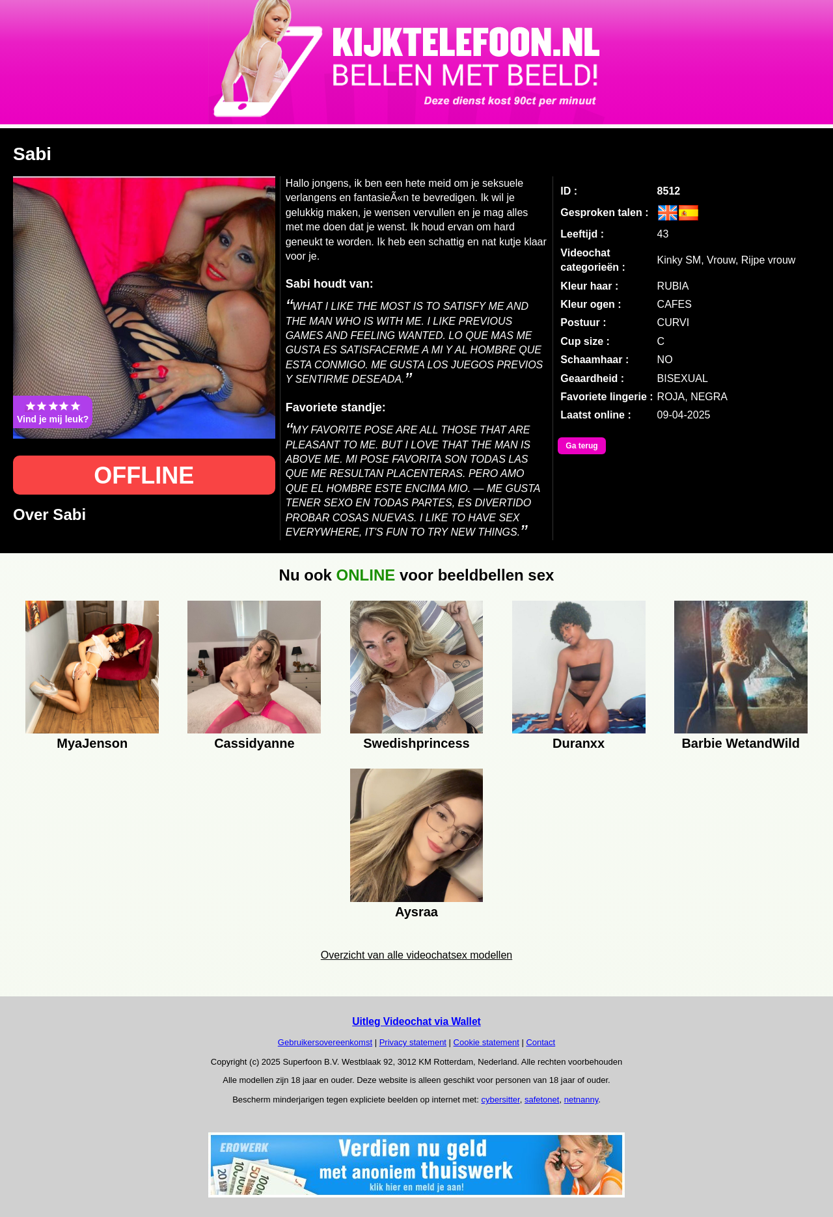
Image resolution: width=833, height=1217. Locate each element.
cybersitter (500, 1099)
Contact (540, 1042)
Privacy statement (412, 1042)
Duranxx (579, 743)
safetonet (542, 1099)
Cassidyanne (254, 743)
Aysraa (416, 912)
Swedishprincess (416, 743)
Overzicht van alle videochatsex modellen (416, 955)
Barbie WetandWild (740, 743)
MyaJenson (92, 743)
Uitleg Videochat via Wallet (416, 1021)
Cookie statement (486, 1042)
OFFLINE (144, 475)
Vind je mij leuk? (53, 412)
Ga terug (581, 445)
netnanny (581, 1099)
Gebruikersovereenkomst (325, 1042)
